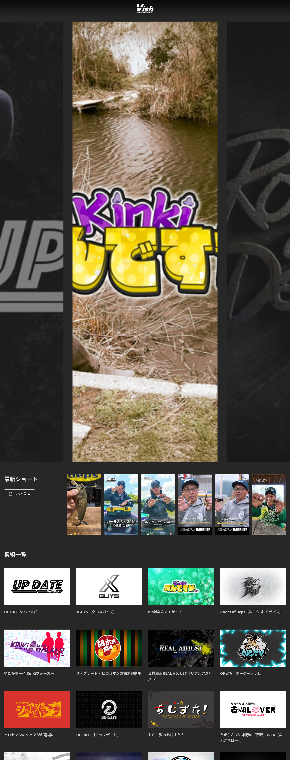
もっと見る (19, 493)
